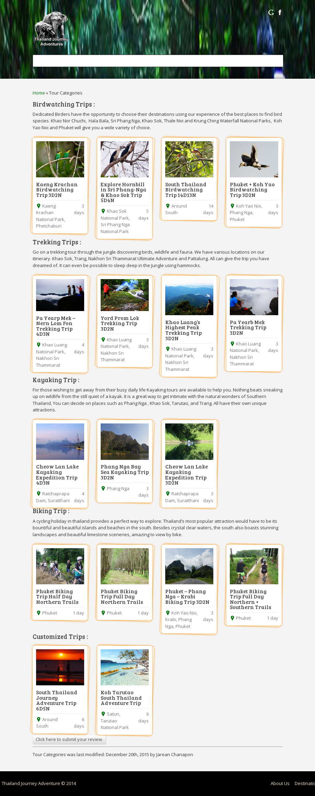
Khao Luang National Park (51, 348)
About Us (280, 783)
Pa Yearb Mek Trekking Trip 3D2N (248, 327)
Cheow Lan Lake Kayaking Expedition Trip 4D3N (57, 474)
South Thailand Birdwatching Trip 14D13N (185, 189)
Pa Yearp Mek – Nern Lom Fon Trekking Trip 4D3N (55, 326)
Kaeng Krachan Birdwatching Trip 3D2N (57, 189)
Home (39, 93)
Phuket (237, 219)
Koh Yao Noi (248, 206)
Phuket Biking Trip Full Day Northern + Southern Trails (250, 599)
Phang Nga (241, 212)
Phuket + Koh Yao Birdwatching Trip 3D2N (252, 189)
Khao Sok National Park (115, 214)
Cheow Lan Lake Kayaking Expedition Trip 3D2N (186, 474)
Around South (176, 209)
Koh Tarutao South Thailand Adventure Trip (121, 697)
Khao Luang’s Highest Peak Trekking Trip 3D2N (183, 330)
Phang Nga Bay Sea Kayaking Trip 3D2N (125, 471)
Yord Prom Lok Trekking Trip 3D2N (120, 323)
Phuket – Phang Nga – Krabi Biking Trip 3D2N (187, 596)
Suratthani (59, 500)
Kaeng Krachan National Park (50, 212)
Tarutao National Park (115, 724)
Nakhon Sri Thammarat (48, 361)
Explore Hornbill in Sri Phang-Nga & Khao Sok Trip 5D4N (123, 192)
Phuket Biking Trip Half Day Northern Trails (57, 596)
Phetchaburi (48, 226)
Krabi (170, 619)
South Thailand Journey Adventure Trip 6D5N (56, 700)
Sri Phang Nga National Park (115, 227)
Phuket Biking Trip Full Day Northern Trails (122, 596)
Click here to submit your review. (69, 739)
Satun (113, 714)
